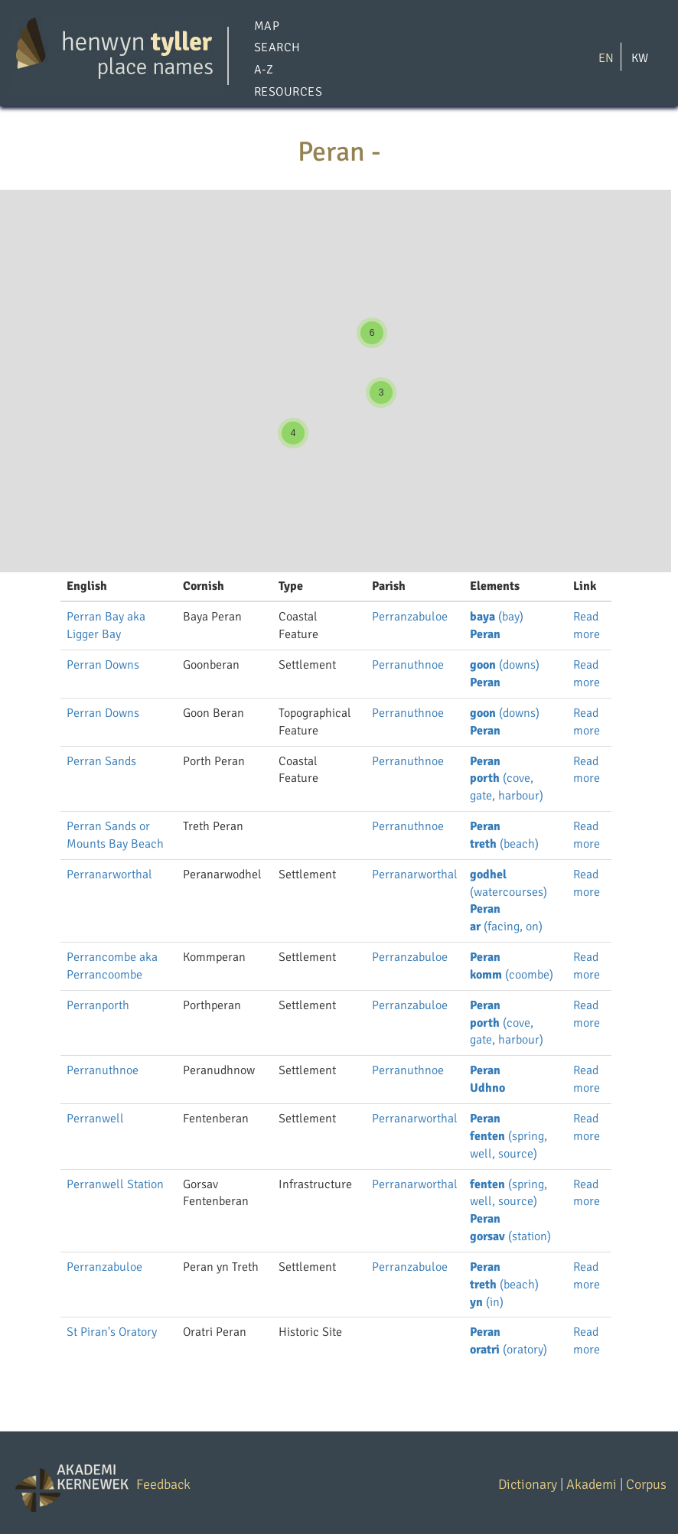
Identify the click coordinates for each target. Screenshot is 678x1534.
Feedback (163, 1484)
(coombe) (511, 974)
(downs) (504, 665)
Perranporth (98, 1005)
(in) (487, 1302)
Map (266, 26)
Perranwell (95, 1118)
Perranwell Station (115, 1184)
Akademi (591, 1484)
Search (277, 48)
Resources (288, 91)
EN (606, 57)
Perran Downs (103, 665)
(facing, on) (506, 926)
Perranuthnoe (408, 665)
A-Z (263, 70)
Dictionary (527, 1484)
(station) (510, 1236)
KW (639, 57)
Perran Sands (101, 761)
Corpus (646, 1484)
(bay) (496, 616)
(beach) (504, 844)
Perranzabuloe (410, 616)
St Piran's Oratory (112, 1332)
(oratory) (508, 1349)
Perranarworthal (109, 874)
